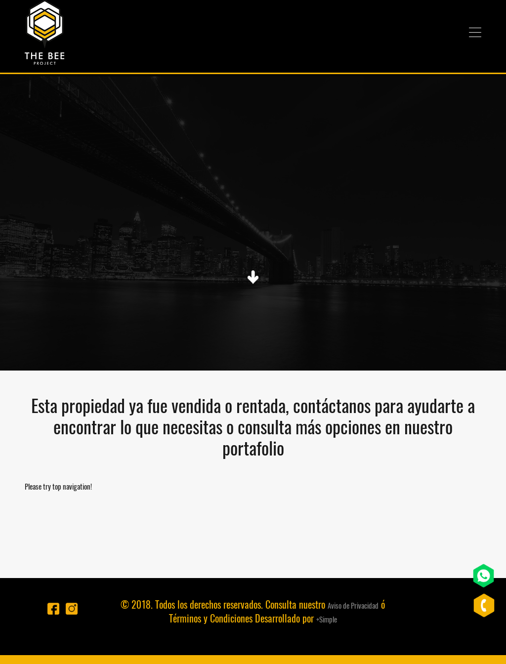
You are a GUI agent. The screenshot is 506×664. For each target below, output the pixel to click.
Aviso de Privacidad (353, 606)
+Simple (326, 619)
